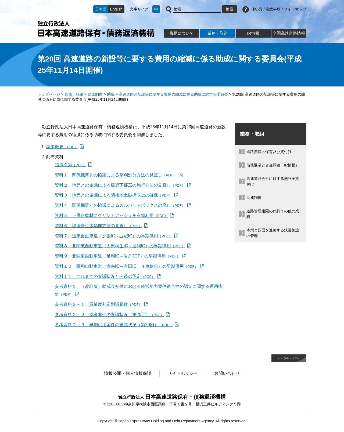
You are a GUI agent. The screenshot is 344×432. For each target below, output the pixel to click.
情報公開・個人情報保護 (127, 373)
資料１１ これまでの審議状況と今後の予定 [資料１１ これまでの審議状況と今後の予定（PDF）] (105, 276)
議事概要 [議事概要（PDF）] (62, 146)
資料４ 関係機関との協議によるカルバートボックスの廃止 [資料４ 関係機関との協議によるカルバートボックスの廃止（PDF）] (120, 205)
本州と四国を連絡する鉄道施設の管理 (272, 233)
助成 (110, 94)
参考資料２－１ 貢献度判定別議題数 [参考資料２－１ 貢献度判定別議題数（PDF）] (98, 304)
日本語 (100, 9)
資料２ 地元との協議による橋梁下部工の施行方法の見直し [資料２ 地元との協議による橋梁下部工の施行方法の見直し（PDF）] (120, 185)
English (116, 9)
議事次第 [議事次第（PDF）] (70, 164)
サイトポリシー (183, 373)
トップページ (49, 94)
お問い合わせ (227, 373)
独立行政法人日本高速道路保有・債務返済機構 (96, 29)
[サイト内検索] (197, 9)
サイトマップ (295, 9)
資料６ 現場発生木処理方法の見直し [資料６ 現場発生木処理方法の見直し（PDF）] (98, 225)
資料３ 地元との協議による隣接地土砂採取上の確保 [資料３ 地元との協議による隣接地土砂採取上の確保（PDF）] (113, 195)
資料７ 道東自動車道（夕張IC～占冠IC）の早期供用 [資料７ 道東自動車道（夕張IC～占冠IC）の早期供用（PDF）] (113, 236)
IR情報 (253, 33)
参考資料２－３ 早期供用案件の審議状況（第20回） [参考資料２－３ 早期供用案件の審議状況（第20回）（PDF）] (114, 324)
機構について (182, 33)
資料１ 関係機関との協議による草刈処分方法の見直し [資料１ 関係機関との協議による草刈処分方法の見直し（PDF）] (116, 175)
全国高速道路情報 (289, 33)
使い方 (257, 9)
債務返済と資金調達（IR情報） (272, 165)
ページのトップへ (289, 358)
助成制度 (95, 94)
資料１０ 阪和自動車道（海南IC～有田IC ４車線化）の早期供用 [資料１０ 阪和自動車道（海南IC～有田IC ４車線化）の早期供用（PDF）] (126, 266)
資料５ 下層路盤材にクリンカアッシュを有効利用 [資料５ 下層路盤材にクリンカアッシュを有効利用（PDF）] (111, 215)
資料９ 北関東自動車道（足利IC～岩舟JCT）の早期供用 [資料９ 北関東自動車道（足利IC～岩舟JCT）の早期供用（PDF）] (117, 256)
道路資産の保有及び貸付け (269, 152)
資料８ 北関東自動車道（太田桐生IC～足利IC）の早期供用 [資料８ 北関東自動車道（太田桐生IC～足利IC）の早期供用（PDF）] (120, 246)
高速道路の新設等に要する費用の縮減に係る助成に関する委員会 (173, 94)
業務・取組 (217, 33)
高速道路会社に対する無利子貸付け (272, 181)
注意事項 (273, 9)
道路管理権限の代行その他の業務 (272, 214)
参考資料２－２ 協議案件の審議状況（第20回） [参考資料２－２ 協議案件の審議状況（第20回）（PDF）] (109, 314)
